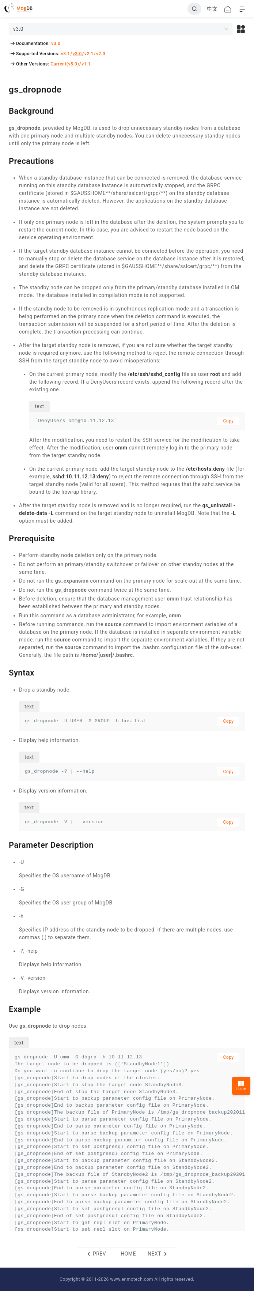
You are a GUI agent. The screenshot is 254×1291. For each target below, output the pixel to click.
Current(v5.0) (64, 64)
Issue (241, 1085)
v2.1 (89, 53)
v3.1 (65, 53)
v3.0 (55, 43)
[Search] (194, 9)
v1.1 (86, 64)
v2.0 (100, 53)
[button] (241, 29)
